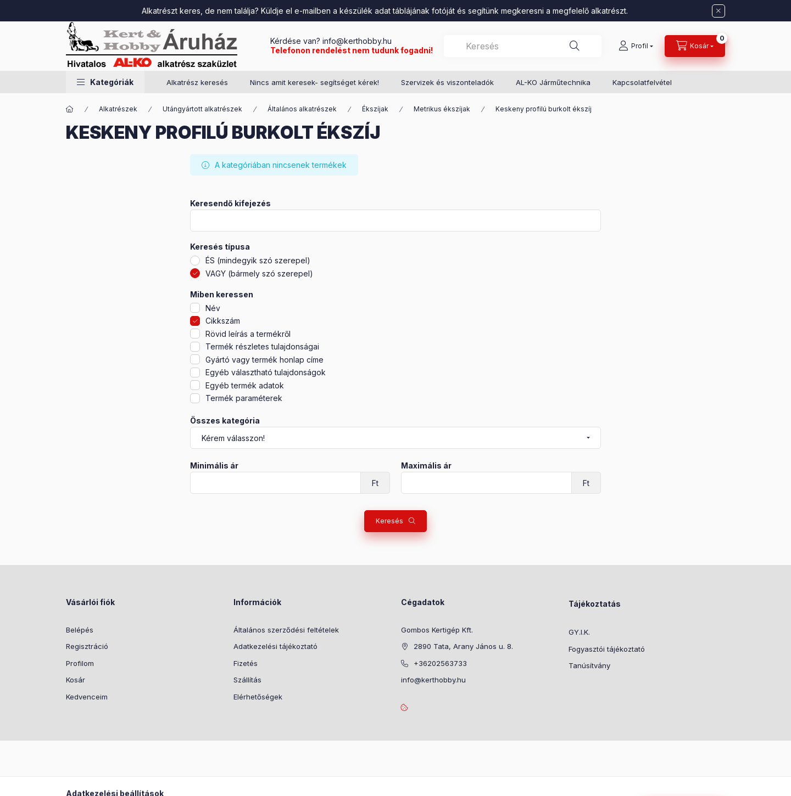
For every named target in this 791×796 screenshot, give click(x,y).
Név (212, 308)
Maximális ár (426, 465)
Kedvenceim (87, 696)
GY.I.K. (579, 632)
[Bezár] (718, 11)
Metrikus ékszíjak (442, 109)
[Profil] (636, 46)
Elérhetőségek (257, 696)
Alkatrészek (118, 109)
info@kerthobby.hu (356, 41)
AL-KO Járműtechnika (553, 82)
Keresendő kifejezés (230, 203)
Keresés (389, 521)
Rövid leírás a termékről (248, 333)
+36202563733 (440, 663)
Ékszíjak (375, 109)
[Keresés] (575, 46)
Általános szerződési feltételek (286, 629)
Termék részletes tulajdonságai (262, 346)
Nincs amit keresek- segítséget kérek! (314, 82)
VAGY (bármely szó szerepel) (259, 273)
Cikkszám (222, 320)
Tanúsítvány (589, 665)
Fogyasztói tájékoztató (607, 649)
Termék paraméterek (243, 398)
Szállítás (247, 679)
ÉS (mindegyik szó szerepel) (257, 260)
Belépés (79, 629)
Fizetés (245, 663)
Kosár (75, 679)
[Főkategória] (70, 109)
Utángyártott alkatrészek (202, 109)
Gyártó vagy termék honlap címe (264, 359)
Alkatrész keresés (197, 82)
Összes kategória (225, 420)
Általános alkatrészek (302, 109)
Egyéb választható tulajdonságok (265, 372)
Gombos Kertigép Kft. (437, 629)
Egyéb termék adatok (244, 385)
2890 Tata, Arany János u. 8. (463, 646)
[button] (105, 82)
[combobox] (522, 46)
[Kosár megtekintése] (695, 46)
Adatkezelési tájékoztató (275, 646)
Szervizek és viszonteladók (447, 82)
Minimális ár (214, 465)
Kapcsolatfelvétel (642, 82)
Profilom (80, 663)
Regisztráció (87, 646)
